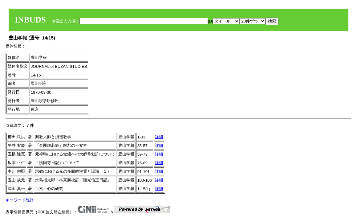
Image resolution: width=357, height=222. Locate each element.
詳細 (159, 136)
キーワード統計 (20, 200)
